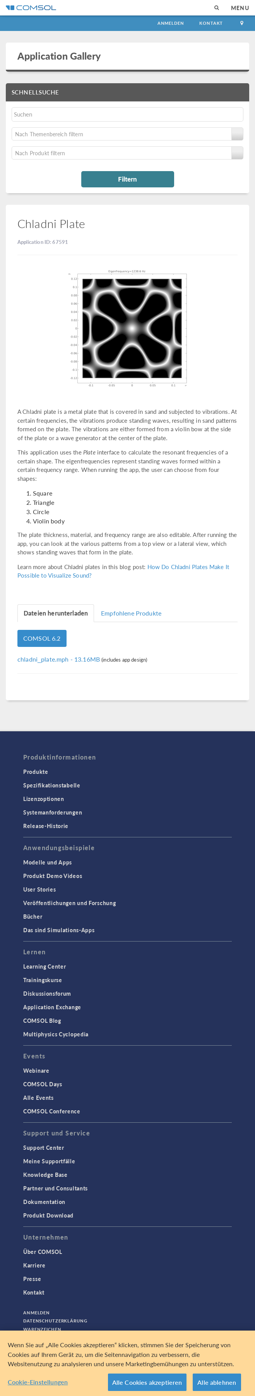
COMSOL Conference (51, 1111)
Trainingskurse (42, 980)
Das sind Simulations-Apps (59, 930)
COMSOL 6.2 (42, 638)
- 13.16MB (59, 659)
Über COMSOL (42, 1251)
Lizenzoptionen (43, 799)
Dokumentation (44, 1202)
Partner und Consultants (55, 1188)
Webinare (36, 1070)
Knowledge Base (45, 1174)
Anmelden (170, 23)
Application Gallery (59, 55)
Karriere (34, 1265)
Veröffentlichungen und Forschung (69, 903)
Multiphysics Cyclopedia (56, 1034)
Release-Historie (45, 826)
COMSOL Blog (42, 1020)
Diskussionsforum (47, 993)
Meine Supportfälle (49, 1161)
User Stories (39, 889)
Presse (32, 1279)
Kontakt (211, 23)
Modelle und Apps (47, 862)
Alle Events (38, 1097)
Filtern (127, 179)
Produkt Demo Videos (52, 876)
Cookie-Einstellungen (38, 1384)
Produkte (35, 771)
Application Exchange (52, 1007)
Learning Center (44, 966)
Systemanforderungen (52, 812)
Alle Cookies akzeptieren (147, 1385)
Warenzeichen (42, 1329)
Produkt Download (48, 1215)
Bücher (32, 916)
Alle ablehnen (216, 1385)
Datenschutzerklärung (55, 1321)
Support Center (43, 1147)
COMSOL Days (42, 1084)
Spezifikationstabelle (51, 785)
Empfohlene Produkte (131, 613)
